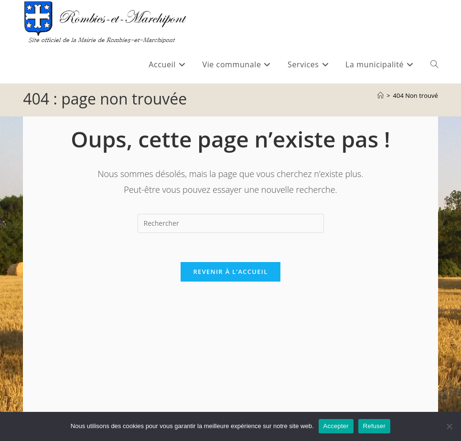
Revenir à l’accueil (230, 271)
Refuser (374, 426)
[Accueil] (380, 95)
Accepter (336, 426)
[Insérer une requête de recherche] (231, 223)
